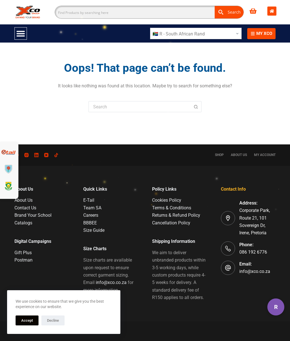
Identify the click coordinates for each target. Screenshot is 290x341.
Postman (23, 260)
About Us (239, 155)
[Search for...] (139, 106)
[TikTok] (56, 155)
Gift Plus (23, 252)
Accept (27, 320)
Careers (90, 215)
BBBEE (90, 223)
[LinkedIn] (36, 155)
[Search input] (135, 12)
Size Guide (94, 230)
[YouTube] (46, 155)
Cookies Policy (166, 200)
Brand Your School (33, 215)
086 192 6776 (253, 252)
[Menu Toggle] (20, 33)
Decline (53, 320)
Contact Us (25, 208)
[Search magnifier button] (229, 12)
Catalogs (23, 223)
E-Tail (88, 200)
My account (265, 155)
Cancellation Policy (171, 223)
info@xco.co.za (111, 282)
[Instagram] (26, 155)
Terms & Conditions (171, 208)
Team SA (92, 208)
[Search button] (196, 106)
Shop (219, 155)
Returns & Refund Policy (176, 215)
